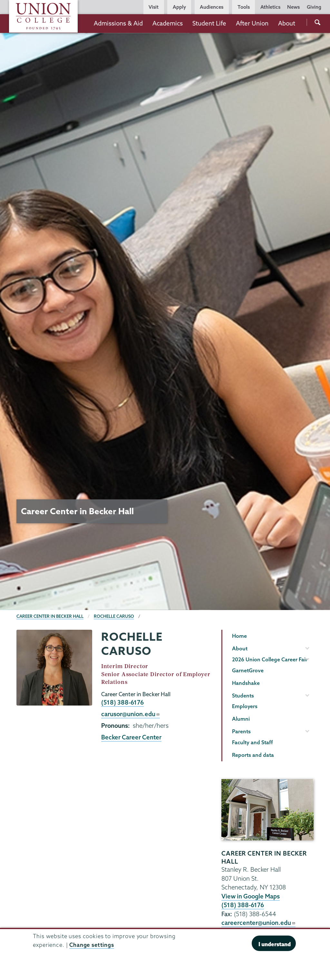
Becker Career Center (131, 737)
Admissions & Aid (118, 23)
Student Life (209, 23)
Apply (179, 7)
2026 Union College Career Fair (269, 659)
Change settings (91, 944)
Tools (244, 7)
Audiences (211, 7)
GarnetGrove (248, 670)
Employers (244, 706)
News (293, 7)
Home (239, 636)
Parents (241, 731)
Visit (154, 7)
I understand (274, 944)
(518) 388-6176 (122, 702)
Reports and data (253, 755)
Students (243, 695)
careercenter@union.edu (258, 923)
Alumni (241, 719)
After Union (252, 23)
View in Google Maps (250, 896)
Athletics (270, 7)
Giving (314, 7)
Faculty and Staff (252, 742)
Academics (167, 23)
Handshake (246, 683)
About (286, 23)
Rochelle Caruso (114, 616)
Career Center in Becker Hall (49, 616)
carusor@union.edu (130, 714)
